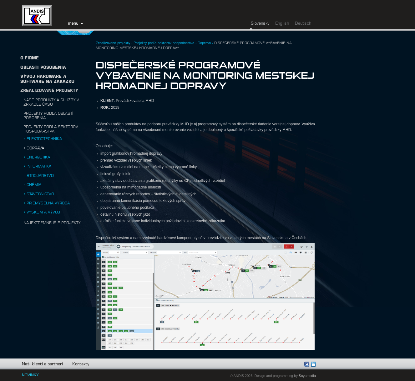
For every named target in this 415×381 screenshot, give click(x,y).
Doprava (35, 148)
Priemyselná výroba (48, 203)
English (282, 24)
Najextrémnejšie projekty (51, 223)
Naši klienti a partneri (42, 364)
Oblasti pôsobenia (43, 68)
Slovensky (260, 24)
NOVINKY (30, 375)
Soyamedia (307, 376)
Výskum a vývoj (43, 212)
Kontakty (80, 364)
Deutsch (303, 24)
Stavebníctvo (40, 194)
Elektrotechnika (44, 139)
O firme (29, 58)
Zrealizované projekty (49, 91)
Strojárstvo (40, 176)
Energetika (38, 157)
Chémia (34, 185)
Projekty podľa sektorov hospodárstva (164, 43)
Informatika (39, 166)
